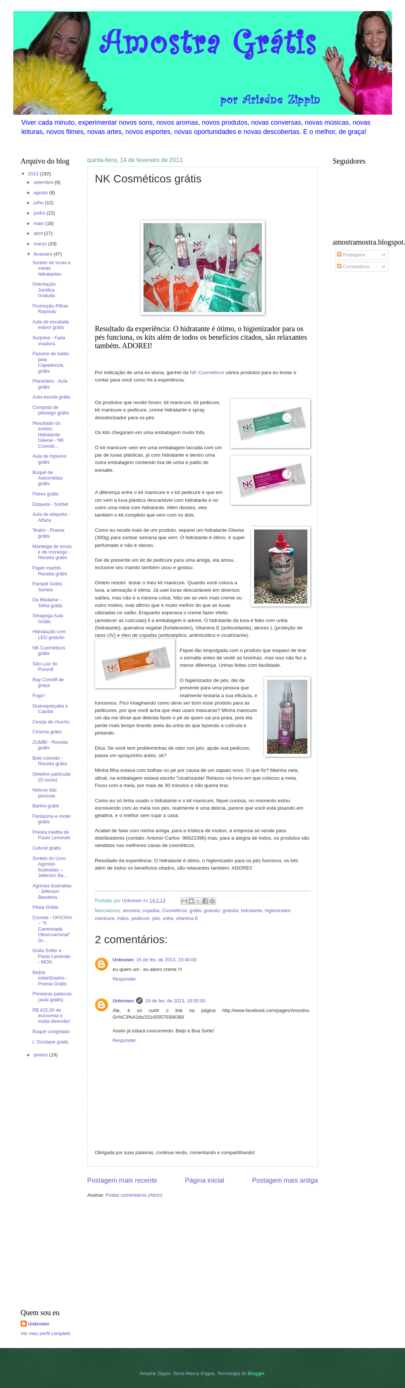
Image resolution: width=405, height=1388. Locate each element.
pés (156, 918)
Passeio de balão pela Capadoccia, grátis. (51, 362)
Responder (124, 979)
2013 (34, 174)
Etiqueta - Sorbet (50, 504)
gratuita (230, 910)
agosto (41, 192)
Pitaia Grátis (45, 907)
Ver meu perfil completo (46, 1333)
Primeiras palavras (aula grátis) (52, 996)
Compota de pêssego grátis (51, 410)
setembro (44, 182)
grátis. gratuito (205, 910)
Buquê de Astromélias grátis (48, 478)
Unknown (123, 959)
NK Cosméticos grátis (49, 650)
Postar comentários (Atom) (134, 1195)
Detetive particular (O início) (52, 776)
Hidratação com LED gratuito (49, 634)
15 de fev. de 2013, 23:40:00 (166, 959)
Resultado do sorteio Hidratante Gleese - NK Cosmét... (48, 434)
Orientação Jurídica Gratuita (44, 289)
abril (39, 233)
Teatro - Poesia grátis (49, 532)
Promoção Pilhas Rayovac (50, 308)
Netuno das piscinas (45, 792)
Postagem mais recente (122, 1180)
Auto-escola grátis (52, 397)
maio (39, 223)
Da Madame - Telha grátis (48, 602)
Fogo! (39, 695)
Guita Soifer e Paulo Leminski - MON (51, 956)
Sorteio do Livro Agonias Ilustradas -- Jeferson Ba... (50, 867)
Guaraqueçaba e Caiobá (50, 708)
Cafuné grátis (47, 848)
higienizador (277, 910)
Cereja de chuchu (51, 722)
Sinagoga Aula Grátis (48, 618)
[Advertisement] (43, 1184)
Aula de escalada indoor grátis (51, 324)
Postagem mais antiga (285, 1180)
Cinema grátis (47, 732)
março (41, 243)
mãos (123, 918)
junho (40, 213)
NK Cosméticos (207, 372)
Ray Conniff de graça (48, 682)
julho (39, 202)
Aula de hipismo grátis (50, 458)
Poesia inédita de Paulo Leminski (51, 834)
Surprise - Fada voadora (49, 340)
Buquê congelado (51, 1031)
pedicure (140, 918)
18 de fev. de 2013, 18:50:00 (175, 1001)
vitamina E (187, 918)
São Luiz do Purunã (45, 666)
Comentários (353, 266)
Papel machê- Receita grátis (50, 570)
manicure (105, 918)
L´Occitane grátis (50, 1042)
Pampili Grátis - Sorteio (49, 586)
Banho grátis (46, 806)
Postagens (351, 255)
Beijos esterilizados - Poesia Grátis (50, 978)
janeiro (41, 1055)
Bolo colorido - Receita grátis (50, 760)
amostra (131, 910)
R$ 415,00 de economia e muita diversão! (51, 1015)
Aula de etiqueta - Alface (51, 516)
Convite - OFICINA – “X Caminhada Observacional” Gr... (52, 929)
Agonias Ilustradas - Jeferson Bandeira (52, 891)
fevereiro (44, 254)
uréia (168, 918)
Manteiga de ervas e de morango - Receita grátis (52, 552)
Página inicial (204, 1180)
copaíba (150, 910)
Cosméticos (174, 910)
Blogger (256, 1373)
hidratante (251, 910)
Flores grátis (46, 494)
